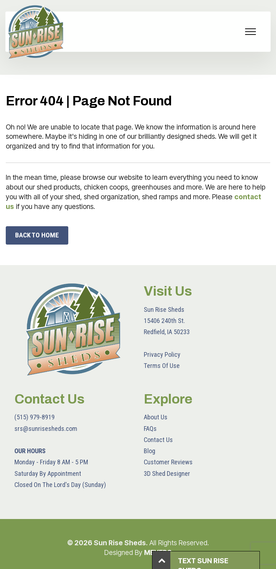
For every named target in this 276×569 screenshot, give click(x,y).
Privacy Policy (162, 354)
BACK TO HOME (37, 235)
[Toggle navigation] (250, 31)
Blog (149, 451)
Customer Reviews (168, 462)
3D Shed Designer (167, 473)
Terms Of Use (162, 365)
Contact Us (158, 439)
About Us (155, 417)
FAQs (150, 428)
